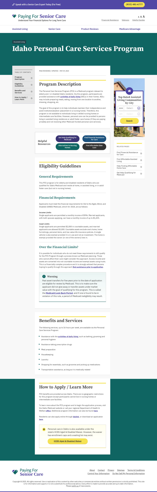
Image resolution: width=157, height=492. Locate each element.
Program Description (19, 78)
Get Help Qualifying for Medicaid (68, 138)
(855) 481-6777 (134, 4)
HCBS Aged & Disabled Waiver (68, 441)
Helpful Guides (138, 20)
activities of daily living (70, 96)
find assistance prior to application (88, 267)
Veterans (125, 20)
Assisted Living (20, 29)
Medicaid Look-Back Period (59, 293)
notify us (75, 486)
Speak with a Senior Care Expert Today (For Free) (37, 4)
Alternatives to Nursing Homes (67, 146)
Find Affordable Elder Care (94, 146)
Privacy (111, 470)
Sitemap (120, 470)
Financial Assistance (110, 20)
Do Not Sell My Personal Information (128, 473)
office (48, 411)
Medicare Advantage (129, 29)
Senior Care (54, 29)
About (92, 470)
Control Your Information (99, 473)
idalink (76, 417)
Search (129, 121)
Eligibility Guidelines (19, 85)
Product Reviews (89, 29)
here (96, 411)
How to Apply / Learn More (21, 98)
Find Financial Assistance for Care (94, 138)
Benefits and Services (20, 91)
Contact (101, 470)
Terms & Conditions (136, 470)
